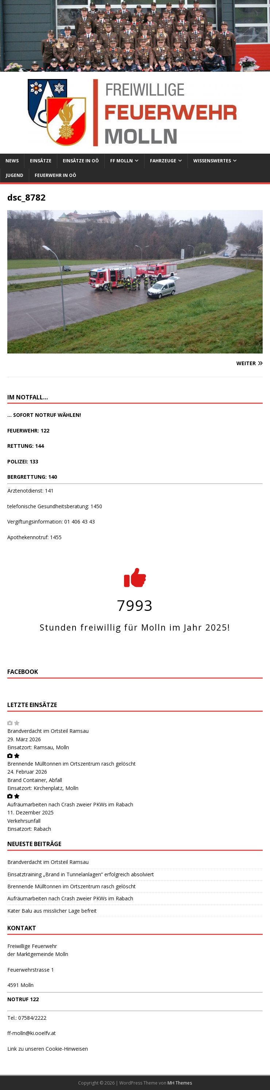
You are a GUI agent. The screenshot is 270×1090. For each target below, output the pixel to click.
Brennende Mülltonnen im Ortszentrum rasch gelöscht (71, 763)
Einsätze (40, 161)
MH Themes (179, 1083)
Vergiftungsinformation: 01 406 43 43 (51, 521)
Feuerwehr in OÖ (55, 175)
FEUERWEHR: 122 (28, 430)
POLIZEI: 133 (22, 461)
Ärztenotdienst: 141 (30, 490)
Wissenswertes (212, 161)
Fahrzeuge (163, 161)
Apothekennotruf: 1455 (34, 537)
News (12, 161)
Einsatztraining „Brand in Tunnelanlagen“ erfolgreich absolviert (80, 874)
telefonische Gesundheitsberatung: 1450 (54, 506)
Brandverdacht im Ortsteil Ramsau (48, 730)
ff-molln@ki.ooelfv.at (31, 1033)
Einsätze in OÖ (81, 161)
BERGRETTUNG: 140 (32, 476)
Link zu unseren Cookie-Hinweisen (47, 1048)
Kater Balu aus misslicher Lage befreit (52, 910)
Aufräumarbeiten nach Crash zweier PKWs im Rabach (70, 804)
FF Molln (121, 161)
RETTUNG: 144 (25, 445)
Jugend (14, 175)
